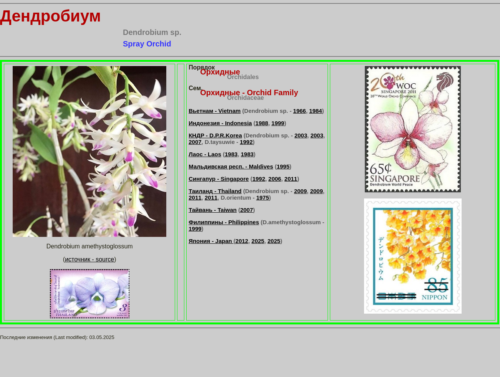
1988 (261, 123)
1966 (299, 110)
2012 (241, 241)
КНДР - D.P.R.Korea (215, 135)
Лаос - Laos (205, 154)
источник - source (89, 259)
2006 (274, 178)
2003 (301, 135)
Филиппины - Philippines (224, 222)
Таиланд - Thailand (215, 191)
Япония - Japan (211, 241)
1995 (282, 166)
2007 (195, 142)
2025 (258, 241)
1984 (315, 110)
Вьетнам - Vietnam (214, 110)
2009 (300, 191)
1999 (278, 123)
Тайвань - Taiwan (213, 210)
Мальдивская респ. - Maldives (231, 166)
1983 (231, 154)
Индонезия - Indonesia (220, 123)
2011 (291, 178)
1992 (246, 142)
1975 (262, 197)
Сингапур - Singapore (219, 178)
